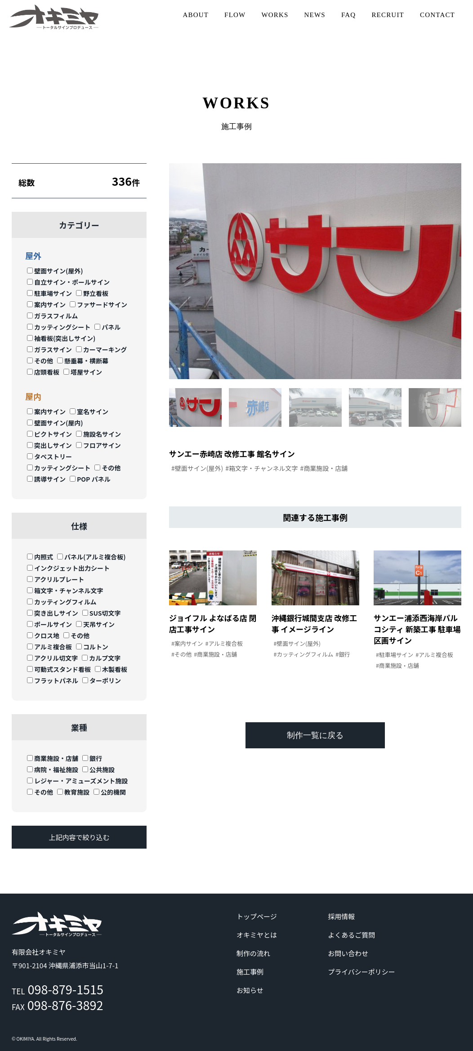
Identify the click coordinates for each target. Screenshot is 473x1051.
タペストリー (49, 456)
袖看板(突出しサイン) (61, 338)
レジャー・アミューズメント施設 (77, 780)
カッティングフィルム (62, 601)
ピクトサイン (49, 433)
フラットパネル (52, 680)
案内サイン (46, 304)
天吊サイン (95, 624)
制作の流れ (253, 953)
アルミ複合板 (49, 646)
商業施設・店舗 (52, 758)
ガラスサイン (49, 349)
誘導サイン (46, 478)
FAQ (348, 14)
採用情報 (341, 916)
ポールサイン (49, 624)
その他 (40, 360)
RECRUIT (387, 14)
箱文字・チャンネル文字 (65, 590)
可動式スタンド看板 (59, 669)
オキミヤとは (256, 934)
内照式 (40, 556)
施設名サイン (98, 433)
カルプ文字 (101, 657)
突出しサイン (49, 445)
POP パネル (90, 478)
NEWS (315, 14)
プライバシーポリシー (361, 971)
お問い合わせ (348, 953)
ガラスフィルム (52, 315)
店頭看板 (43, 371)
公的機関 (110, 791)
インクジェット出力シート (68, 568)
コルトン (92, 646)
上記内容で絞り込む (79, 837)
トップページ (256, 916)
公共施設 (98, 769)
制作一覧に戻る (315, 736)
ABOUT (196, 14)
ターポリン (101, 680)
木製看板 (111, 669)
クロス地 (43, 635)
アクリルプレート (55, 579)
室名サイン (89, 411)
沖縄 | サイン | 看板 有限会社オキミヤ (54, 16)
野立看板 (92, 293)
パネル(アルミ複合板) (91, 556)
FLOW (234, 14)
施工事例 (249, 971)
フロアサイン (98, 445)
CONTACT (437, 14)
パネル (107, 326)
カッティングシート (58, 326)
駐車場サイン (49, 293)
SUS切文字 (101, 612)
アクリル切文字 (52, 657)
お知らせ (249, 990)
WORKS (274, 14)
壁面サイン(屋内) (55, 422)
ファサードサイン (98, 304)
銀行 (92, 758)
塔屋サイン (82, 371)
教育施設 (73, 791)
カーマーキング (101, 349)
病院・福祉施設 (52, 769)
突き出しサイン (52, 612)
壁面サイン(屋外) (55, 270)
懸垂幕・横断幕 (82, 360)
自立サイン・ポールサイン (68, 281)
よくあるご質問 (351, 934)
